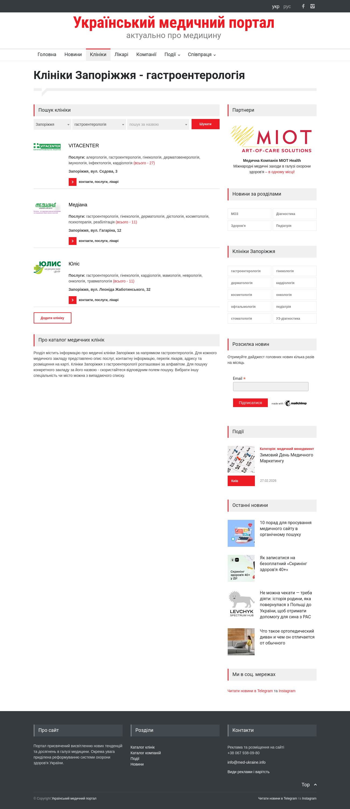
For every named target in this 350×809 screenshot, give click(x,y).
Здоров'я (238, 226)
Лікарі (121, 54)
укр (276, 6)
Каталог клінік (143, 747)
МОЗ (234, 214)
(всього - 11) (126, 222)
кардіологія (285, 283)
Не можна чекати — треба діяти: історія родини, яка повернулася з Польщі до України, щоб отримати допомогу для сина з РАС (286, 605)
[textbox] (158, 124)
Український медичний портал (73, 798)
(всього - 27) (144, 163)
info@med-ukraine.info (247, 762)
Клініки (98, 54)
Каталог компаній (146, 753)
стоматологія (241, 318)
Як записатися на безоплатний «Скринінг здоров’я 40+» (283, 563)
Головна (47, 54)
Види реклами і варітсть (249, 772)
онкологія (284, 295)
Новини (73, 54)
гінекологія (285, 271)
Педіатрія (283, 226)
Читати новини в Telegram (251, 691)
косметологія (241, 295)
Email (239, 378)
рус (287, 6)
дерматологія (242, 283)
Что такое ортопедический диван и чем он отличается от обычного (287, 637)
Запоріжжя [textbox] (45, 124)
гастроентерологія (246, 271)
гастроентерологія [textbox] (90, 124)
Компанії (146, 54)
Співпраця (200, 54)
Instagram (287, 691)
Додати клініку (52, 318)
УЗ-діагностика (288, 318)
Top (306, 784)
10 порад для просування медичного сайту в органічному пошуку (286, 528)
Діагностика (285, 214)
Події (170, 54)
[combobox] (52, 124)
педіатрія (283, 307)
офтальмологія (243, 307)
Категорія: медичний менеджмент (287, 449)
